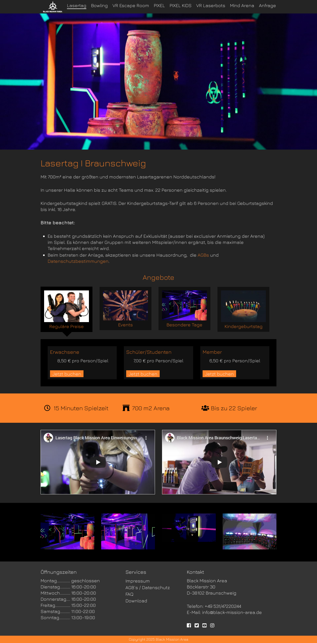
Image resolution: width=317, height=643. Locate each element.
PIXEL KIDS (181, 5)
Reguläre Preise (66, 309)
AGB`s (131, 587)
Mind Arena (242, 5)
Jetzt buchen (66, 373)
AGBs (203, 255)
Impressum (137, 580)
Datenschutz (156, 587)
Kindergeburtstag (243, 309)
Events (125, 308)
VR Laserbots (210, 5)
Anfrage (267, 5)
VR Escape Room (131, 5)
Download (136, 600)
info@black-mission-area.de (232, 612)
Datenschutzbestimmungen (78, 261)
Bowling (99, 5)
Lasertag (76, 5)
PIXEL (159, 5)
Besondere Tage (184, 308)
